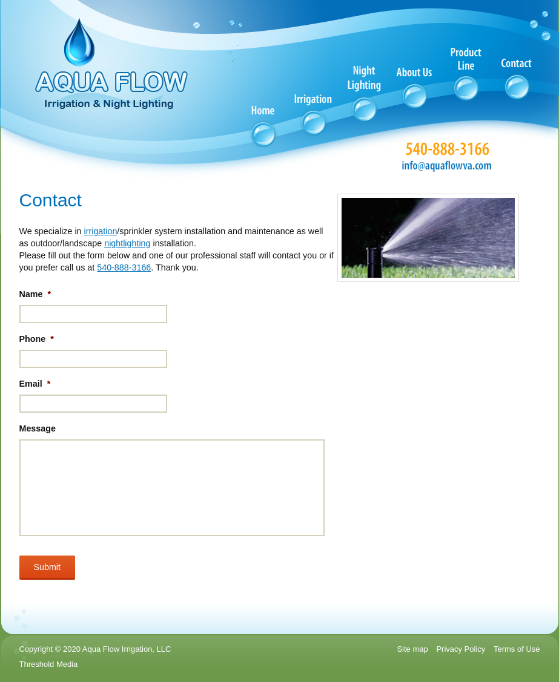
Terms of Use (517, 649)
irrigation (100, 231)
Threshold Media (48, 664)
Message (37, 428)
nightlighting (127, 243)
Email (35, 384)
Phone (36, 339)
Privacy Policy (460, 649)
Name (35, 294)
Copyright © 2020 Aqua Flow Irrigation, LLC (95, 649)
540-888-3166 (124, 267)
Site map (412, 649)
